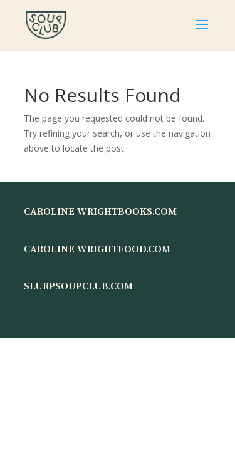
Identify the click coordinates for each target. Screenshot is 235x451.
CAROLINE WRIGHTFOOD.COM (97, 249)
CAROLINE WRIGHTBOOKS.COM (100, 211)
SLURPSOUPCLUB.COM (78, 286)
